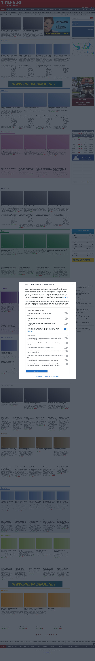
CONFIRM (37, 371)
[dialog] (47, 330)
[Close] (73, 284)
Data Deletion (39, 376)
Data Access (47, 376)
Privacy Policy (56, 376)
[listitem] (47, 310)
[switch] (66, 313)
